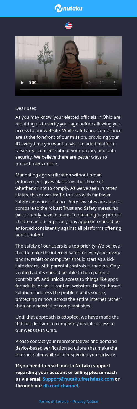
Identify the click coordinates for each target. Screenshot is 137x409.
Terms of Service (54, 401)
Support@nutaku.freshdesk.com (78, 379)
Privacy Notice (85, 401)
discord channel (60, 386)
